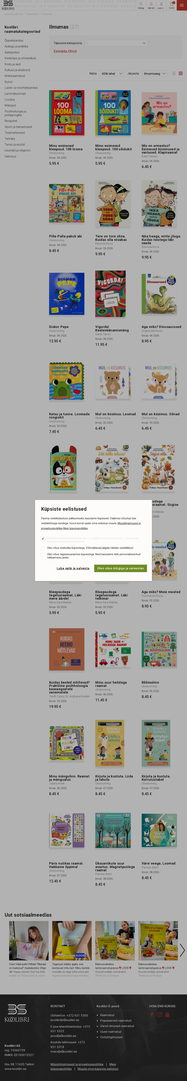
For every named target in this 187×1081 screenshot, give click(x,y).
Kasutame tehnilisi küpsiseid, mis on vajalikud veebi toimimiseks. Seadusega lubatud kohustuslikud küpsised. (92, 540)
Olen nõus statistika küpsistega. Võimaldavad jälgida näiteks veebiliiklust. (90, 548)
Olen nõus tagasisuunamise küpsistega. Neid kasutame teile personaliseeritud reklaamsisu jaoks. (93, 556)
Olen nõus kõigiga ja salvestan (120, 568)
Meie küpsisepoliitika (75, 528)
